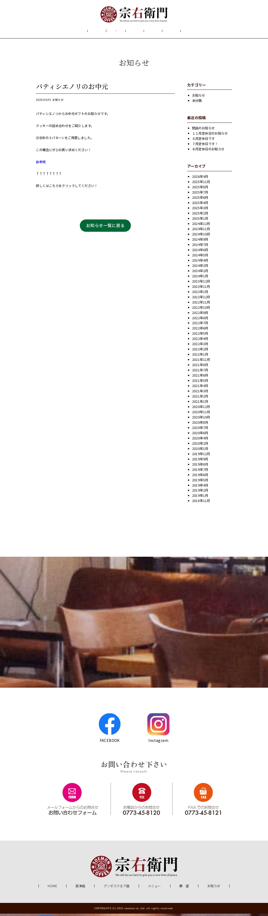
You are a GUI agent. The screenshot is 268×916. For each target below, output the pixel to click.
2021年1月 (200, 404)
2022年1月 (200, 357)
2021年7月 (200, 372)
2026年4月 (200, 179)
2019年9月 (200, 461)
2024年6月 (200, 252)
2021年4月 (200, 388)
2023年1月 (200, 294)
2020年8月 (200, 425)
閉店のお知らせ (203, 130)
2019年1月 (200, 498)
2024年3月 (200, 268)
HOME (73, 32)
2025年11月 (201, 184)
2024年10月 (201, 236)
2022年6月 (200, 330)
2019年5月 (200, 482)
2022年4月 (200, 341)
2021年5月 (200, 383)
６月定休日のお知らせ (208, 151)
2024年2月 (200, 273)
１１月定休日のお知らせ (210, 136)
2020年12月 (201, 409)
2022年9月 (200, 315)
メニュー (133, 32)
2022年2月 (200, 351)
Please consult (134, 773)
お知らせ (193, 32)
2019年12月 (201, 456)
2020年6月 (200, 435)
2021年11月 (201, 362)
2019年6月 (200, 477)
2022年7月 (200, 325)
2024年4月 (200, 263)
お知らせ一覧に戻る (105, 228)
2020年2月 (200, 446)
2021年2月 (200, 398)
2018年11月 (201, 503)
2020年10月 (201, 419)
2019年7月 (200, 472)
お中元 (41, 164)
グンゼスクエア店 (117, 888)
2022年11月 (201, 304)
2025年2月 (200, 215)
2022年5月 (200, 336)
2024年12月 (201, 226)
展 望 (163, 32)
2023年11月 (201, 289)
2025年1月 (200, 221)
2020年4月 (200, 440)
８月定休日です (203, 141)
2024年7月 (200, 247)
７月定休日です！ (205, 146)
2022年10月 (201, 309)
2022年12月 (201, 299)
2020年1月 (200, 451)
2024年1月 (200, 278)
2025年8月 (200, 189)
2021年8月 (200, 367)
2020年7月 (200, 430)
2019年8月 (200, 467)
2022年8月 (200, 320)
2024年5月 (200, 257)
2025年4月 (200, 205)
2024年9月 (200, 242)
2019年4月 (200, 487)
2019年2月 (200, 492)
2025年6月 (200, 200)
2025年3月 (200, 210)
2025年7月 (200, 194)
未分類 (197, 103)
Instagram (158, 730)
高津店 (80, 888)
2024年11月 (201, 231)
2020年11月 (201, 414)
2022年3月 (200, 346)
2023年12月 (201, 284)
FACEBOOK (109, 730)
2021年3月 (200, 393)
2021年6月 (200, 378)
